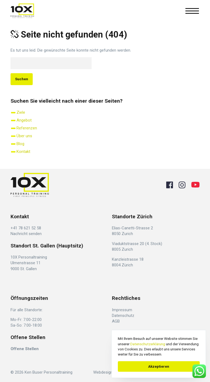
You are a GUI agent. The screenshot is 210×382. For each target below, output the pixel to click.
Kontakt (23, 151)
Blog (20, 143)
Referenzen (26, 128)
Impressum (122, 309)
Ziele (20, 112)
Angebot (24, 120)
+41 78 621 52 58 (26, 228)
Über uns (24, 135)
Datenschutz (123, 315)
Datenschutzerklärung (147, 344)
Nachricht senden (26, 233)
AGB (116, 321)
